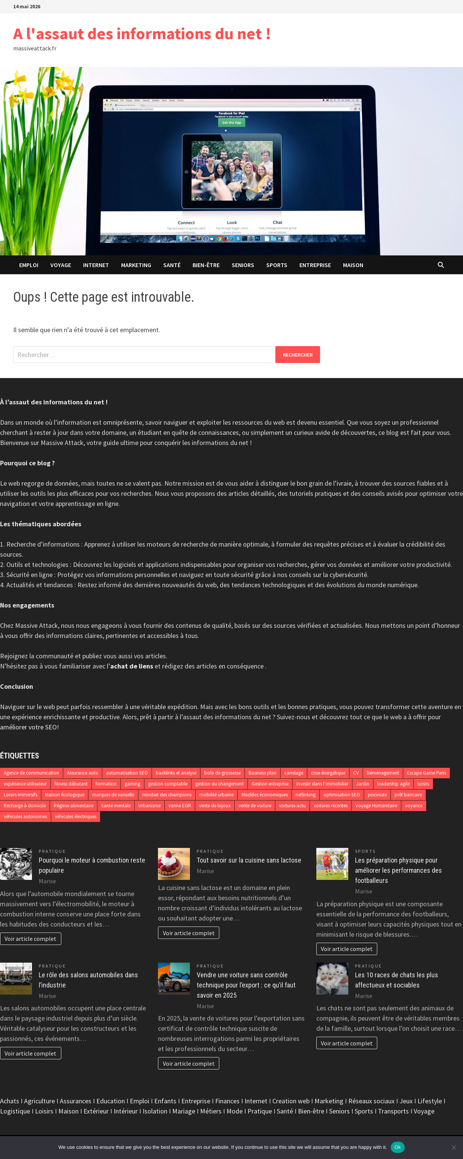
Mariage (183, 1111)
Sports (276, 265)
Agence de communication (31, 773)
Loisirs (44, 1111)
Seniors (243, 265)
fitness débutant (71, 784)
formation (106, 784)
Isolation (155, 1111)
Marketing (136, 265)
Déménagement (383, 773)
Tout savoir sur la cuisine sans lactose (249, 860)
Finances (227, 1101)
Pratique (52, 851)
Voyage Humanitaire (376, 805)
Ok (398, 1147)
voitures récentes (331, 805)
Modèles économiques (264, 794)
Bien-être (206, 265)
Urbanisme (149, 805)
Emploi (28, 265)
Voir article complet (30, 938)
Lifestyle (429, 1101)
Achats (9, 1101)
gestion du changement (219, 784)
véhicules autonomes (25, 816)
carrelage (293, 773)
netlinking (306, 794)
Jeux (406, 1101)
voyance (413, 805)
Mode (234, 1111)
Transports (393, 1111)
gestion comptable (167, 784)
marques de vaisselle (113, 794)
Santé (172, 265)
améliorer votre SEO (28, 727)
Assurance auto (82, 773)
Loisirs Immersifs (20, 794)
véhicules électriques (75, 816)
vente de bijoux (215, 805)
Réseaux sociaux (371, 1101)
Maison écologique (64, 794)
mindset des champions (166, 794)
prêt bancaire (408, 794)
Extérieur (96, 1111)
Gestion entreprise (270, 784)
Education (110, 1101)
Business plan (262, 773)
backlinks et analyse (176, 773)
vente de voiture (254, 805)
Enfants (165, 1101)
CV (356, 773)
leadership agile (393, 784)
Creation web (291, 1101)
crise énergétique (328, 773)
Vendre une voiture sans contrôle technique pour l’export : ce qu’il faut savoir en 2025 (246, 985)
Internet (96, 265)
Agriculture (39, 1101)
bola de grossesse (222, 773)
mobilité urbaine (216, 794)
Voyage (60, 265)
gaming (132, 784)
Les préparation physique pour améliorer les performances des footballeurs (398, 870)
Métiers (211, 1111)
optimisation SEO (341, 794)
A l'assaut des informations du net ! (142, 33)
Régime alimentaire (73, 805)
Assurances (75, 1101)
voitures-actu (292, 805)
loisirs (423, 784)
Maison (353, 265)
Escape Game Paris (426, 773)
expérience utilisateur (25, 784)
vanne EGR (180, 805)
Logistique (15, 1111)
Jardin (362, 784)
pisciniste (377, 794)
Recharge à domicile (25, 805)
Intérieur (126, 1111)
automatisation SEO (127, 773)
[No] (453, 1147)
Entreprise (315, 265)
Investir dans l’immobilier (322, 784)
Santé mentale (116, 805)
